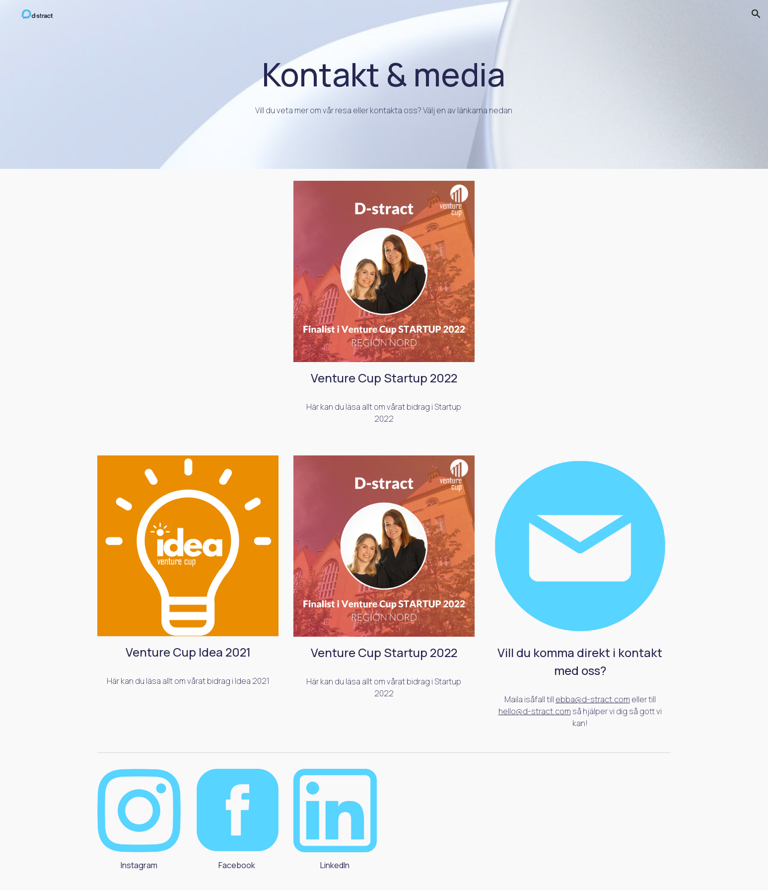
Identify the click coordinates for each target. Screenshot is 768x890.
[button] (756, 14)
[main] (384, 84)
